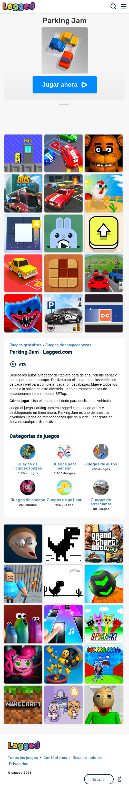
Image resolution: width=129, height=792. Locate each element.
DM (120, 779)
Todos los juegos (23, 758)
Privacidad (18, 764)
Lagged (19, 6)
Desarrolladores (87, 758)
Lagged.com (24, 745)
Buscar (113, 6)
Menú (124, 6)
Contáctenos (55, 758)
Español (98, 779)
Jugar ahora (59, 84)
